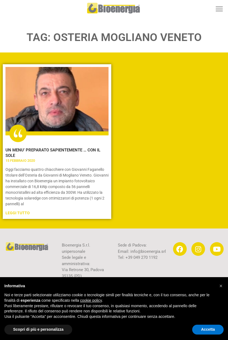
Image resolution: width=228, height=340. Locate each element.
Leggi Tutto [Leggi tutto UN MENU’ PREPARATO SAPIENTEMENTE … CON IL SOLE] (17, 213)
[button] (219, 9)
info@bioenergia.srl (148, 251)
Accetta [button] (208, 329)
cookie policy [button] (91, 300)
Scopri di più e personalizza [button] (38, 329)
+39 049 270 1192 (140, 257)
